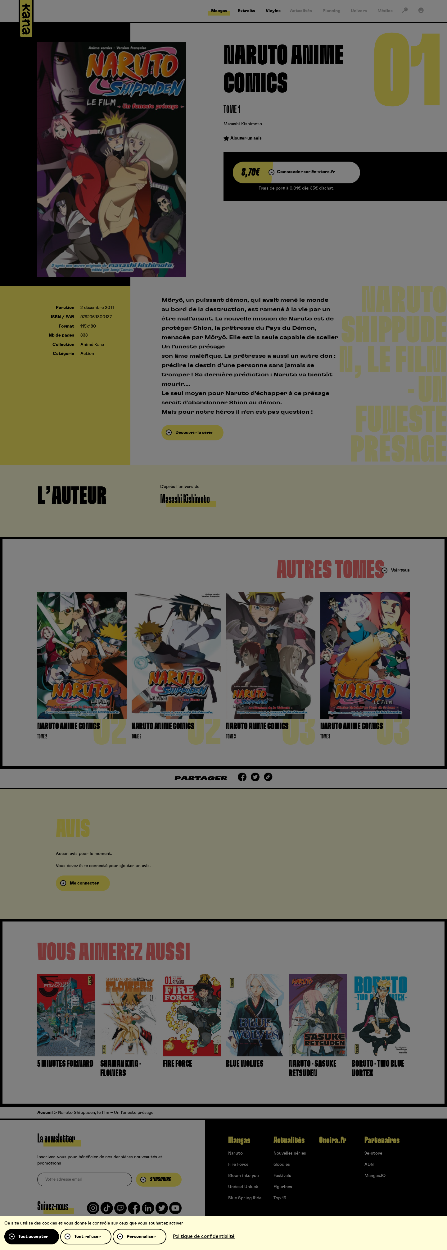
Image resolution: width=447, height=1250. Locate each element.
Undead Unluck (243, 1187)
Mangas (239, 1140)
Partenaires (382, 1140)
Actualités (289, 1140)
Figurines (282, 1187)
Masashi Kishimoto (243, 124)
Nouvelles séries (289, 1153)
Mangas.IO (375, 1176)
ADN (369, 1164)
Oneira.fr (332, 1140)
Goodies (281, 1164)
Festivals (282, 1176)
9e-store (373, 1153)
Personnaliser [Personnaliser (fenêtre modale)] (141, 1236)
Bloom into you (243, 1176)
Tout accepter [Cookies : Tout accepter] (33, 1236)
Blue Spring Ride (244, 1198)
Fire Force (238, 1164)
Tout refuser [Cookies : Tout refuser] (87, 1236)
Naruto (235, 1153)
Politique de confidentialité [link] (204, 1236)
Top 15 (279, 1198)
